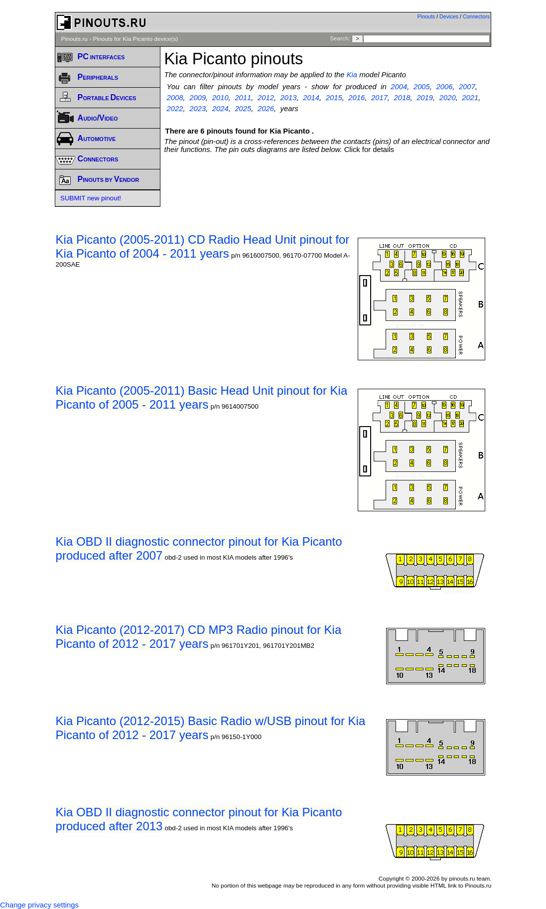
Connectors (476, 16)
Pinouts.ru (74, 38)
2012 (266, 98)
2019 (424, 98)
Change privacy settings (39, 905)
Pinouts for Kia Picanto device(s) (135, 38)
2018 (402, 98)
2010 (220, 98)
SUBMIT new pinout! (90, 198)
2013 (288, 98)
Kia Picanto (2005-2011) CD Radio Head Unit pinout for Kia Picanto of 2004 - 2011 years (203, 246)
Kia (352, 75)
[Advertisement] (345, 180)
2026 (266, 109)
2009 (197, 98)
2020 (447, 98)
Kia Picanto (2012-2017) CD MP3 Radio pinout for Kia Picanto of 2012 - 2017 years (199, 636)
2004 (399, 87)
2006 (444, 87)
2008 (175, 98)
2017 (379, 98)
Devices (448, 16)
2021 (470, 98)
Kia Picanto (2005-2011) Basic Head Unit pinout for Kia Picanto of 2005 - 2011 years (202, 397)
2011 (243, 98)
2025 (243, 109)
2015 (334, 98)
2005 (421, 87)
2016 (356, 98)
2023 (197, 109)
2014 (311, 98)
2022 (175, 109)
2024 (220, 109)
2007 (467, 87)
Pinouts (426, 16)
